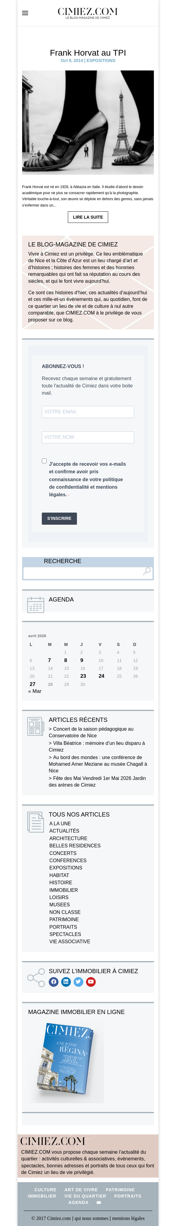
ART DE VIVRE (81, 1189)
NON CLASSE (65, 912)
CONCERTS (63, 853)
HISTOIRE (60, 882)
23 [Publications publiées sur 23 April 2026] (83, 676)
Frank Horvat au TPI (88, 52)
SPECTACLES (65, 934)
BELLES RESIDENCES (75, 845)
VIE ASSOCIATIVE (69, 941)
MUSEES (59, 904)
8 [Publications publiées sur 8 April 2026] (65, 660)
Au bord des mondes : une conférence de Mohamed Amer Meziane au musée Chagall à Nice (98, 764)
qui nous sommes (92, 1218)
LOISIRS (58, 897)
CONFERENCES (68, 860)
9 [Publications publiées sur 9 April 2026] (81, 660)
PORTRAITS (63, 927)
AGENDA (78, 1202)
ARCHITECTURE (68, 838)
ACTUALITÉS (64, 830)
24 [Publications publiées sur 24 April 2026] (102, 676)
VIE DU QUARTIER (85, 1196)
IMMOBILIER (63, 890)
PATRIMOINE (64, 919)
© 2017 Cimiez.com (51, 1218)
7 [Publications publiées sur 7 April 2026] (49, 660)
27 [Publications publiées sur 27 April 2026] (32, 684)
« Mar (34, 691)
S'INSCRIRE (59, 518)
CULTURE (46, 1189)
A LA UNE (60, 823)
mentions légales (128, 1218)
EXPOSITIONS (101, 60)
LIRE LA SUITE (88, 217)
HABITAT (59, 875)
